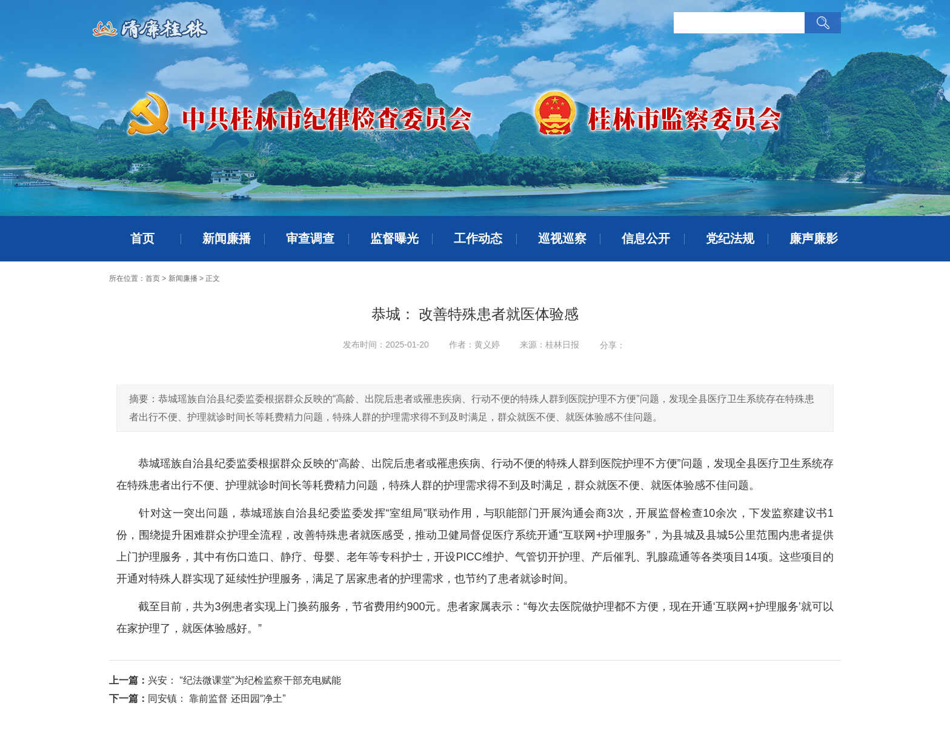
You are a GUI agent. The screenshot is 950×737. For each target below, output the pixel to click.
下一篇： (128, 698)
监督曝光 (394, 238)
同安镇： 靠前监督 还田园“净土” (217, 698)
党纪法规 (730, 238)
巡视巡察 (562, 238)
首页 (142, 238)
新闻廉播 (226, 238)
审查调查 (310, 238)
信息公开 (646, 238)
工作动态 (478, 238)
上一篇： (128, 680)
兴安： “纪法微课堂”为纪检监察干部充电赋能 (244, 680)
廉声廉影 (813, 238)
